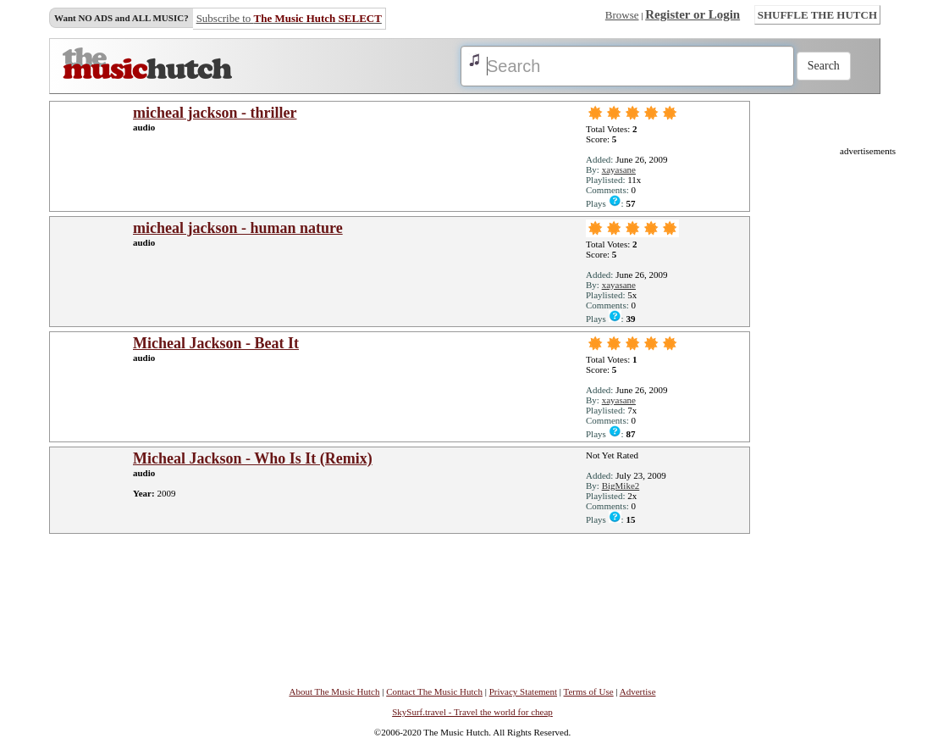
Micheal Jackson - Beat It (216, 343)
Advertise (638, 691)
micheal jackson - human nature (238, 227)
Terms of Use (589, 691)
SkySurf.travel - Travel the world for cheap (472, 712)
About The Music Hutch (334, 691)
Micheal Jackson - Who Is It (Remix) (252, 458)
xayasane (619, 169)
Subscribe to (289, 18)
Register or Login (692, 14)
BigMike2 (621, 485)
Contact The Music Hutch (434, 691)
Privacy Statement (523, 691)
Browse (622, 14)
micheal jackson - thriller (214, 112)
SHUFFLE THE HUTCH (817, 14)
